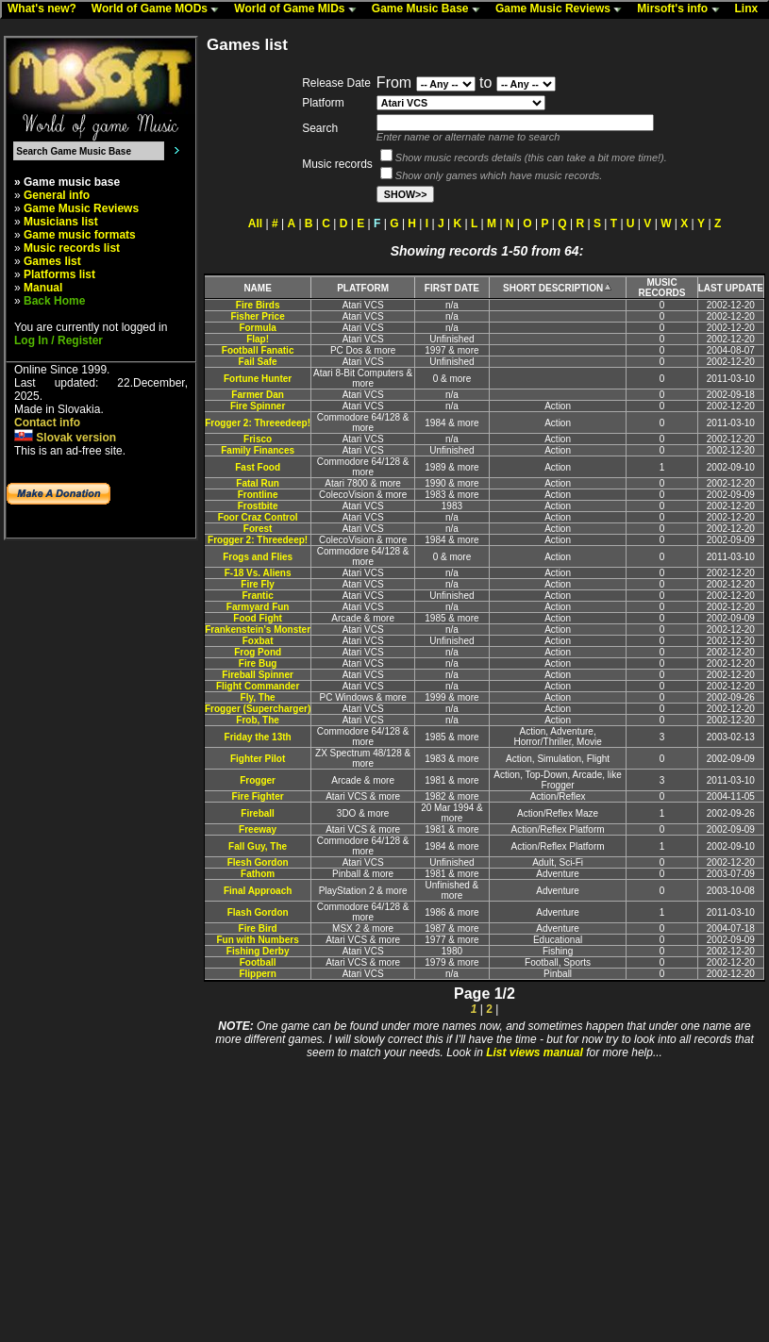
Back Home (54, 300)
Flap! (257, 339)
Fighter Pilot (257, 759)
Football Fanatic (258, 350)
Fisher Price (257, 316)
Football (258, 962)
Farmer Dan (257, 394)
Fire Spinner (257, 406)
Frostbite (258, 506)
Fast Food (257, 467)
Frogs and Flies (258, 557)
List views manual (534, 1052)
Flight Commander (257, 686)
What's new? (46, 9)
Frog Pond (257, 652)
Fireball (258, 813)
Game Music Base (430, 9)
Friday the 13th (258, 737)
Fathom (258, 874)
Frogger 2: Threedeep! (258, 540)
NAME (257, 288)
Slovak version (65, 437)
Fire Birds (258, 305)
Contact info (47, 422)
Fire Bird (258, 928)
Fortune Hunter (258, 378)
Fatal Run (257, 483)
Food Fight (257, 618)
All (255, 223)
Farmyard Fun (258, 607)
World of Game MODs (159, 9)
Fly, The (258, 697)
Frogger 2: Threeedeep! (257, 423)
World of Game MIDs (299, 9)
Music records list (72, 248)
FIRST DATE (452, 288)
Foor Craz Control (258, 517)
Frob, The (257, 720)
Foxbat (258, 641)
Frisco (257, 439)
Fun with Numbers (258, 940)
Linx (751, 9)
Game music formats (80, 234)
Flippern (257, 974)
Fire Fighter (258, 796)
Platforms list (59, 274)
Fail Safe (258, 361)
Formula (257, 328)
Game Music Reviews (562, 9)
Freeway (257, 829)
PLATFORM (363, 288)
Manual (43, 287)
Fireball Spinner (257, 675)
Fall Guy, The (257, 846)
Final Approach (258, 891)
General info (57, 195)
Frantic (257, 595)
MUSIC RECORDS (661, 287)
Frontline (258, 494)
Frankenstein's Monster (257, 629)
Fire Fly (258, 584)
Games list (52, 261)
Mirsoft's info (682, 9)
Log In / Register (58, 340)
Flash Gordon (258, 912)
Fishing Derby (258, 951)
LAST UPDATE (730, 288)
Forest (258, 528)
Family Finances (257, 450)
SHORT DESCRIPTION (557, 288)
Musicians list (61, 221)
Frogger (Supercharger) (257, 709)
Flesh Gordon (258, 862)
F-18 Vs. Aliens (258, 573)
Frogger (258, 780)
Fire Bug (258, 663)
